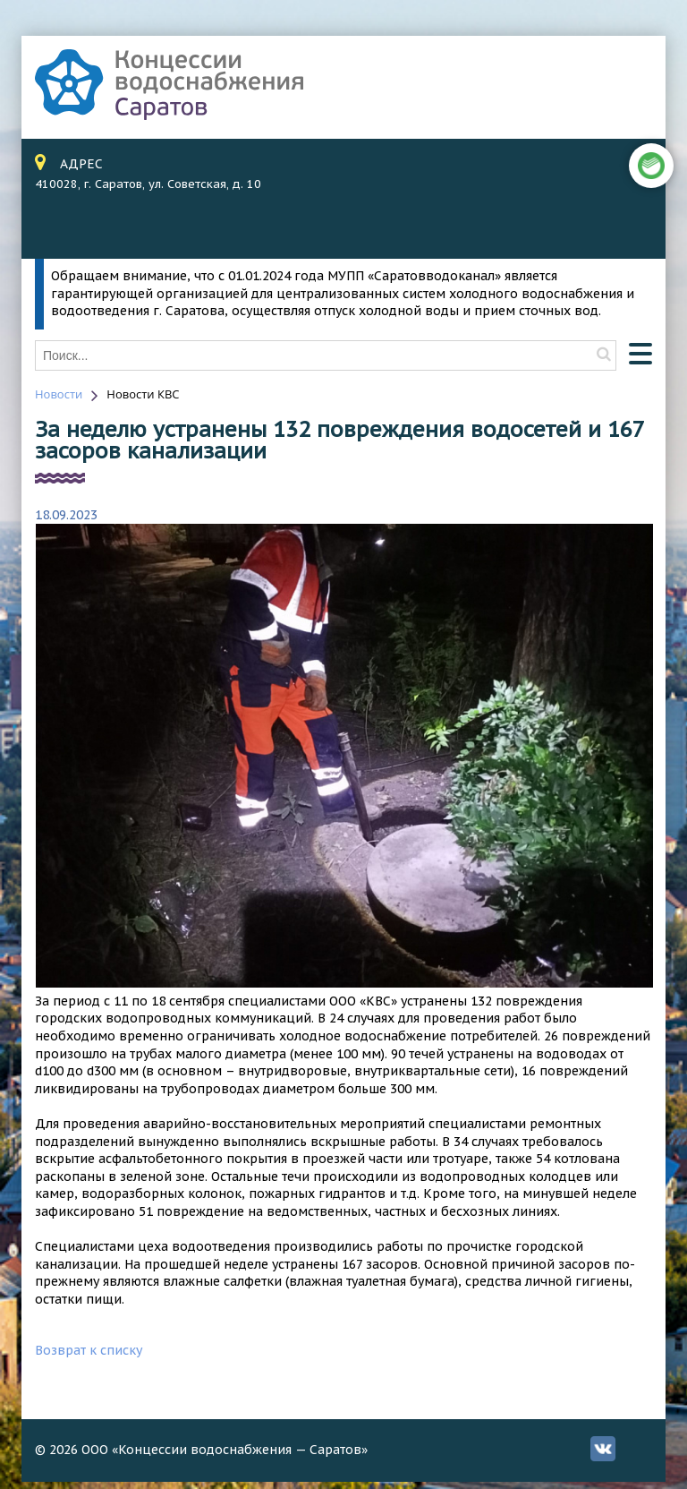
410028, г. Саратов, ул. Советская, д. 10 (148, 184)
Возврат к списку (88, 1350)
